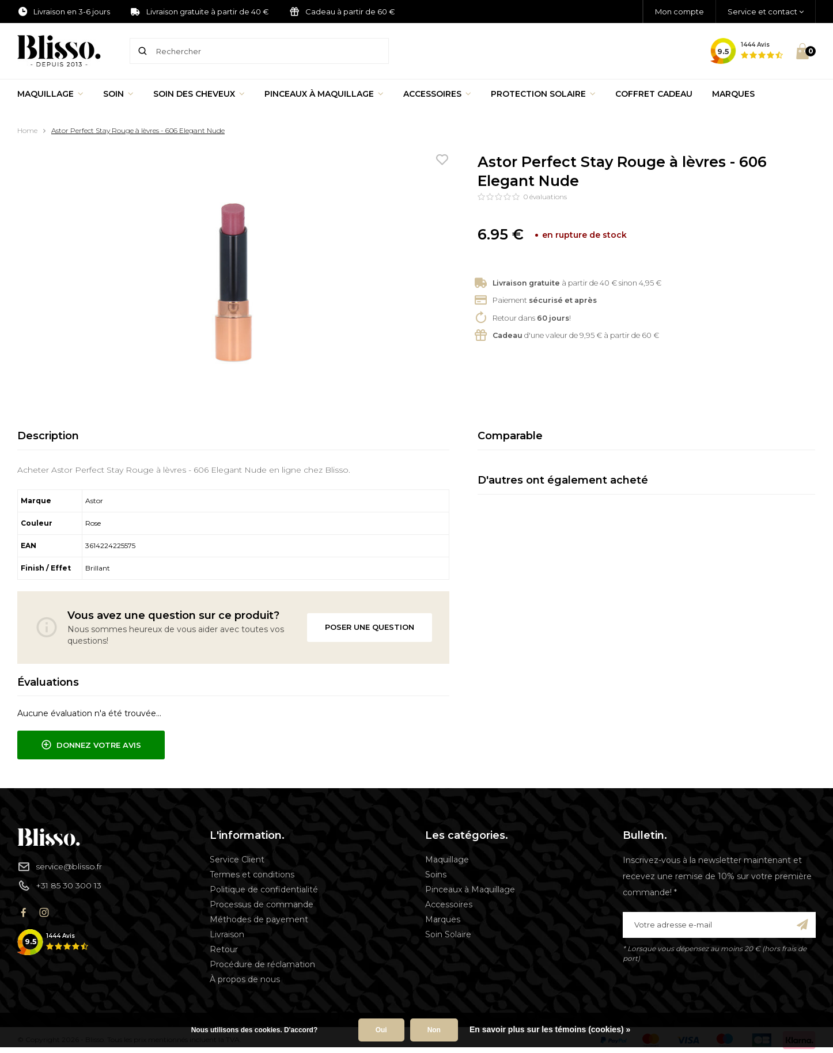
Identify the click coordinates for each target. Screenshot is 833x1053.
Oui (381, 1030)
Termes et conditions (252, 874)
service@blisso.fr (59, 866)
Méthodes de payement (259, 919)
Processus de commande (261, 904)
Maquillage (50, 94)
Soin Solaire (448, 934)
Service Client (237, 859)
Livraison (227, 934)
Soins (435, 874)
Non (434, 1030)
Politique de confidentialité (264, 889)
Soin (118, 94)
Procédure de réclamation (262, 964)
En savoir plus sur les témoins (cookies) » (549, 1029)
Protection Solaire (543, 94)
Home (27, 130)
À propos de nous (245, 979)
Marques (733, 94)
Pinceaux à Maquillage (324, 94)
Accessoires (437, 94)
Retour (224, 949)
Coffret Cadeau (653, 94)
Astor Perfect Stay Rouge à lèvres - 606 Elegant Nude (138, 130)
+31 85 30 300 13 (59, 885)
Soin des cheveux (199, 94)
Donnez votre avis (91, 745)
